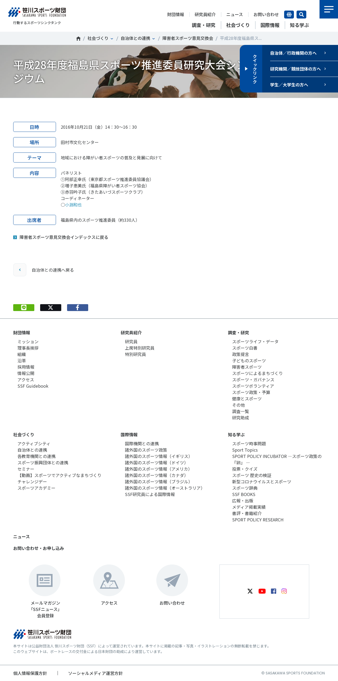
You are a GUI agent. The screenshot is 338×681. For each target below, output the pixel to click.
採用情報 (25, 367)
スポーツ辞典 (244, 488)
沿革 (21, 360)
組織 (21, 354)
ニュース (234, 14)
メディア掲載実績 (249, 507)
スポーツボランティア (253, 386)
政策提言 (240, 354)
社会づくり (98, 38)
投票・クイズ (244, 469)
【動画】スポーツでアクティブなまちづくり (59, 475)
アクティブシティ (33, 443)
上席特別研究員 (139, 348)
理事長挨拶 (28, 348)
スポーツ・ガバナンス (253, 379)
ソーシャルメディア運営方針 (95, 673)
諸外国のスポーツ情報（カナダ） (156, 475)
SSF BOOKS (243, 494)
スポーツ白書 (244, 348)
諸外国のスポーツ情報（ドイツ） (156, 462)
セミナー (25, 469)
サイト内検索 (301, 14)
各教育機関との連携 (36, 456)
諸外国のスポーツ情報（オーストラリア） (165, 488)
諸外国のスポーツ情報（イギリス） (159, 456)
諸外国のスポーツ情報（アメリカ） (158, 469)
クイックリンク (255, 69)
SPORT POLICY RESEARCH (258, 519)
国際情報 (129, 434)
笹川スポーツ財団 (78, 38)
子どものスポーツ (249, 360)
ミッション (28, 341)
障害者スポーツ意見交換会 (187, 38)
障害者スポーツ (247, 367)
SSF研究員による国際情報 (150, 494)
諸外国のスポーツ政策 (146, 450)
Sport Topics (245, 450)
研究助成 (240, 417)
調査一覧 (240, 411)
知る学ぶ (236, 434)
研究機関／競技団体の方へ (295, 69)
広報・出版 (242, 500)
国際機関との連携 (142, 443)
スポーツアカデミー (36, 488)
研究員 (131, 341)
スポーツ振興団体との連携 (42, 462)
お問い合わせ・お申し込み (38, 548)
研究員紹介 (205, 14)
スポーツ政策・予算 (251, 392)
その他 (238, 405)
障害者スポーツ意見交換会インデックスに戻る (64, 237)
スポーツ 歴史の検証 (251, 475)
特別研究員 (135, 354)
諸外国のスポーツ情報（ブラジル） (159, 481)
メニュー (329, 9)
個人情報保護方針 (30, 673)
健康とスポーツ (247, 398)
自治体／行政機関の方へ (293, 53)
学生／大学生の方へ (289, 84)
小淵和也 (73, 204)
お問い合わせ (266, 14)
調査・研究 (238, 332)
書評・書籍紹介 (247, 513)
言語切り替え (289, 14)
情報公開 (25, 373)
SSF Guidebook (32, 386)
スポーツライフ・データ (255, 341)
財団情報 (175, 14)
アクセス (25, 379)
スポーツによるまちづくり (257, 373)
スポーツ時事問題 (249, 443)
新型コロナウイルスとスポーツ (261, 481)
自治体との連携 (135, 38)
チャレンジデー (32, 481)
